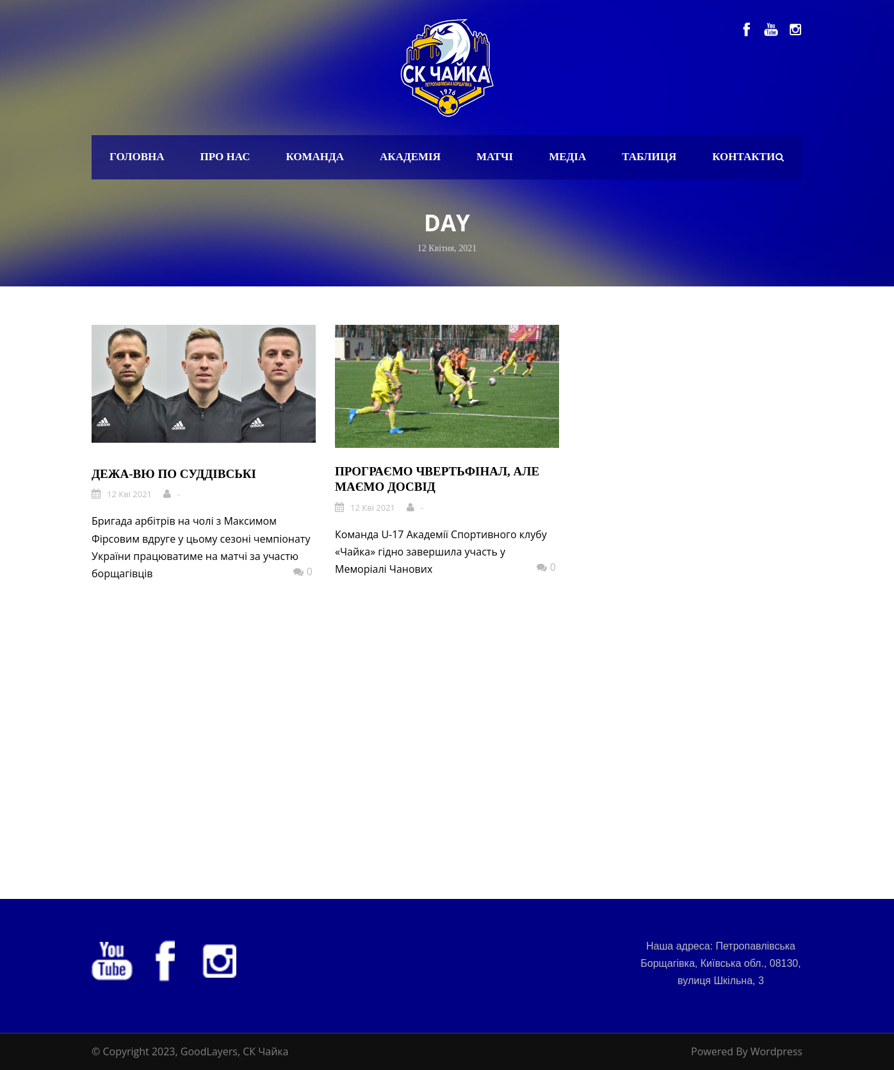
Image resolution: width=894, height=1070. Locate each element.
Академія (410, 157)
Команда (315, 157)
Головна (137, 157)
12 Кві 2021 (129, 494)
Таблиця (649, 157)
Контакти (743, 157)
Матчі (494, 157)
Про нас (225, 157)
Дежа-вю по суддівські (174, 474)
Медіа (567, 157)
